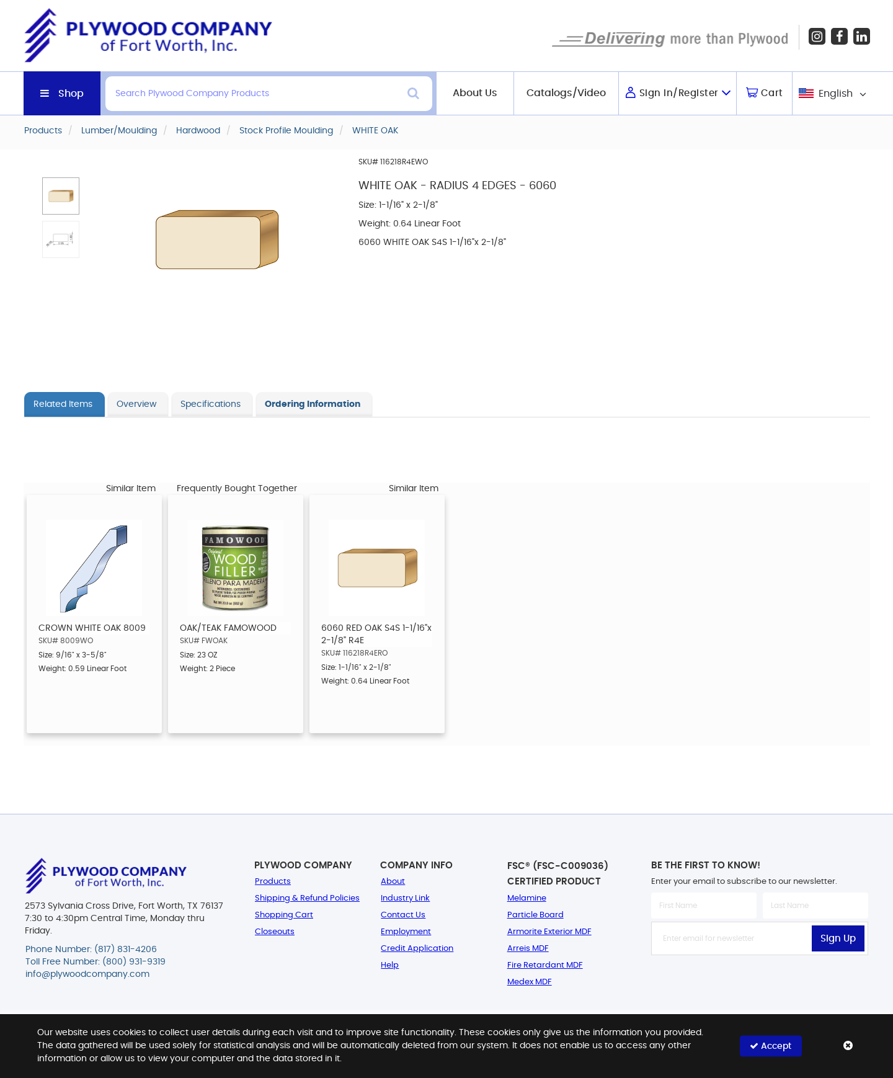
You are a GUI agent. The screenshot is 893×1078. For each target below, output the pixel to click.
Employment (406, 932)
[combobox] (831, 93)
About (393, 882)
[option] (94, 614)
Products (273, 882)
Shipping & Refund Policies (307, 898)
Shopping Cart (284, 915)
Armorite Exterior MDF (549, 932)
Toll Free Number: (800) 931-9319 (95, 962)
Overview (136, 404)
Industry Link (405, 898)
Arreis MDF (528, 949)
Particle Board (535, 915)
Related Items (62, 404)
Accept (770, 1046)
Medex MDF (529, 982)
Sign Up (838, 938)
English (836, 94)
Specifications (210, 404)
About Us (475, 93)
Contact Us (403, 915)
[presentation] (759, 982)
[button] (60, 196)
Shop (71, 94)
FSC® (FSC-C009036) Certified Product (557, 874)
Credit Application (417, 949)
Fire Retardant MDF (545, 965)
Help (390, 965)
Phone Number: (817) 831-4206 (91, 949)
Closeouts (275, 932)
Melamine (526, 898)
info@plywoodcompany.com (87, 974)
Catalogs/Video (566, 93)
